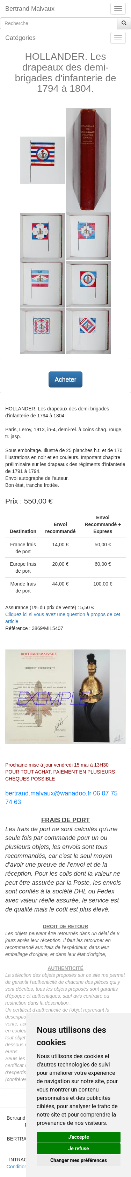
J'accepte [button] (78, 1137)
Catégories (20, 37)
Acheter (65, 379)
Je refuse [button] (78, 1148)
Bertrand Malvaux (29, 8)
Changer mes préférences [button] (78, 1160)
